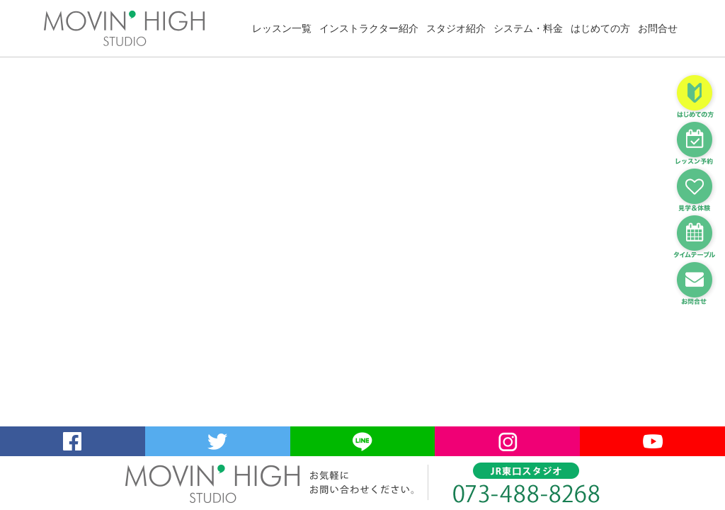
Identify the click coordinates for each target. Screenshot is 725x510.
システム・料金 (528, 28)
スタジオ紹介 (456, 28)
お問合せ (658, 28)
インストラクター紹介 (368, 28)
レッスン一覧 (282, 28)
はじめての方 (600, 28)
